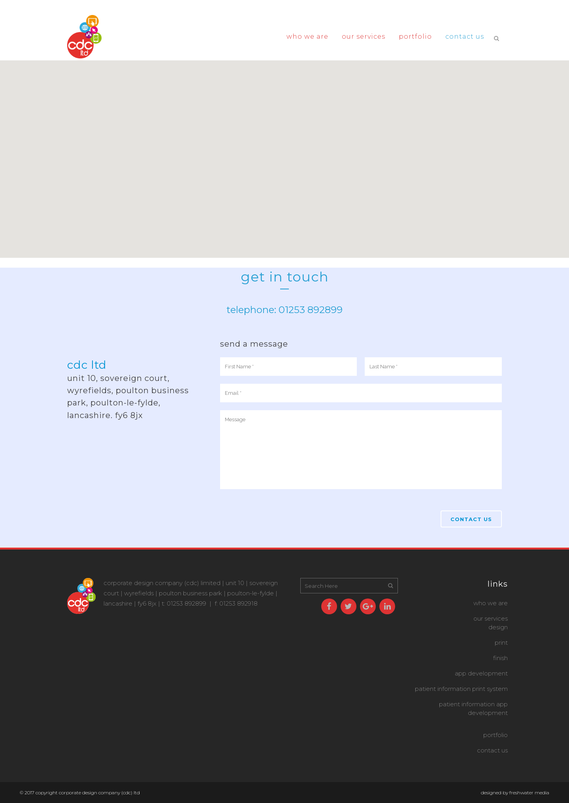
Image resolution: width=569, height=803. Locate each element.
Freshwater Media (529, 792)
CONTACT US (492, 750)
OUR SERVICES (490, 618)
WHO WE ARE (490, 603)
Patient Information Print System (461, 688)
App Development (481, 673)
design (498, 627)
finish (500, 658)
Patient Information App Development (473, 708)
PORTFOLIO (495, 735)
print (501, 642)
